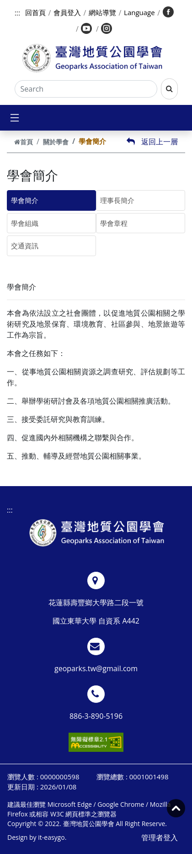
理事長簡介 (117, 200)
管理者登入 (159, 837)
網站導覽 (102, 12)
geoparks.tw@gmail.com (96, 668)
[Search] (86, 89)
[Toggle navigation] (12, 118)
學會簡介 (24, 200)
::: (18, 13)
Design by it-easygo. (36, 837)
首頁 (23, 141)
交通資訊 (24, 245)
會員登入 (67, 12)
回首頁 (35, 12)
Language (139, 12)
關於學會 (56, 141)
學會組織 (24, 223)
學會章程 (114, 223)
